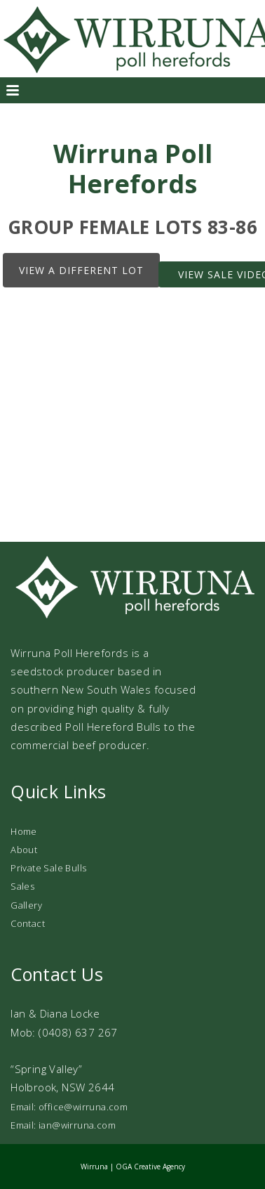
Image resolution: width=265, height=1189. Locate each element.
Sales (22, 886)
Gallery (26, 905)
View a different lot (81, 270)
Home (24, 831)
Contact (28, 923)
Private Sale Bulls (48, 868)
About (24, 849)
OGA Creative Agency (150, 1166)
